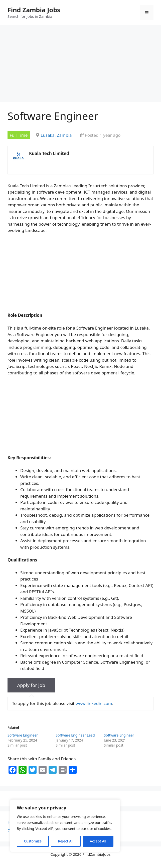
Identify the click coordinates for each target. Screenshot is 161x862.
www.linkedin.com (94, 703)
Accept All (98, 841)
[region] (65, 825)
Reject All (65, 841)
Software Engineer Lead (75, 735)
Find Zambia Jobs (34, 10)
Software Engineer (23, 735)
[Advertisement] (80, 65)
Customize (33, 841)
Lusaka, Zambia (56, 135)
